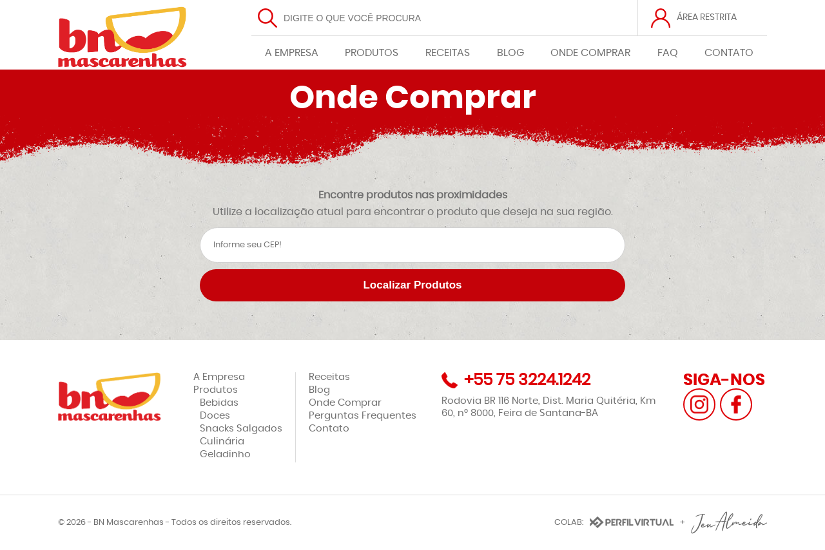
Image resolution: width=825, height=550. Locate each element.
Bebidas (219, 403)
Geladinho (225, 454)
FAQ (667, 53)
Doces (215, 416)
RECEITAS (447, 53)
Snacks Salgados (241, 428)
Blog (319, 390)
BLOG (510, 53)
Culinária (222, 441)
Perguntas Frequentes (362, 416)
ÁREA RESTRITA (707, 17)
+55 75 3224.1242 (527, 380)
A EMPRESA (291, 53)
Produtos (215, 390)
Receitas (329, 377)
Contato (329, 428)
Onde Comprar (345, 403)
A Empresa (219, 377)
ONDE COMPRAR (590, 53)
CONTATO (728, 53)
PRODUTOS (371, 53)
